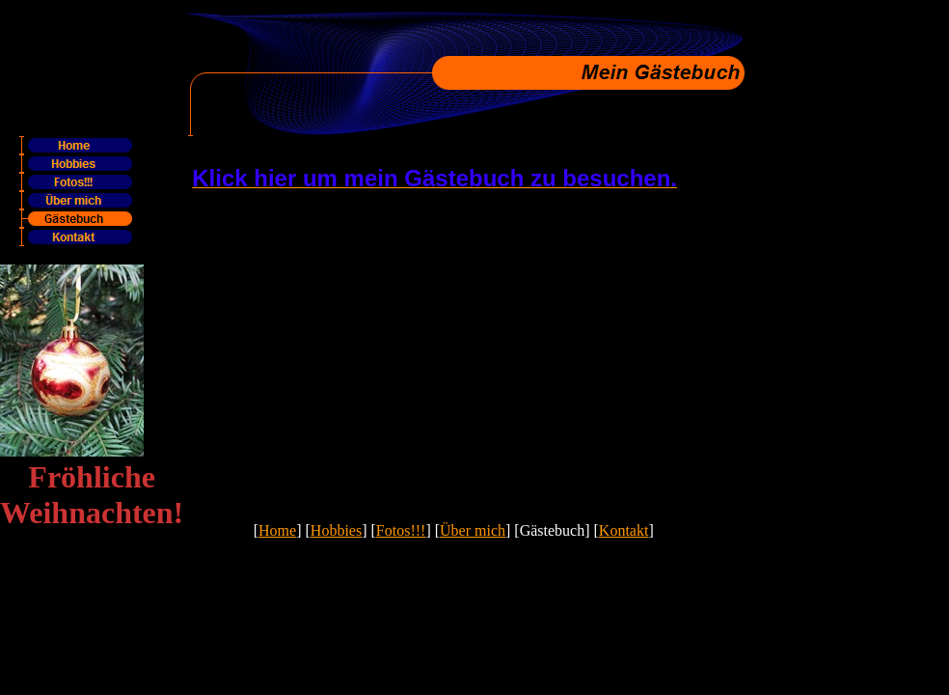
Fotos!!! (401, 530)
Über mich (472, 530)
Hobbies (336, 530)
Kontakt (624, 530)
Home (277, 530)
